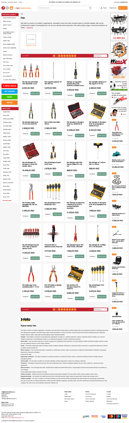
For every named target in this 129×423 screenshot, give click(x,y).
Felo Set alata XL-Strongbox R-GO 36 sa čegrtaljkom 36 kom (97, 204)
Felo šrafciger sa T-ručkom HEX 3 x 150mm (97, 163)
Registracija (68, 396)
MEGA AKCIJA (9, 86)
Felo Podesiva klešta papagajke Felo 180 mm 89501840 (29, 204)
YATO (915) (6, 150)
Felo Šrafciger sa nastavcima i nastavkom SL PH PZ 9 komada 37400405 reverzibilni (75, 205)
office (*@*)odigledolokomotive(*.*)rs (14, 417)
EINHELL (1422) (7, 136)
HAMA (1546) (6, 133)
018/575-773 (54, 2)
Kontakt (109, 396)
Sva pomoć (88, 396)
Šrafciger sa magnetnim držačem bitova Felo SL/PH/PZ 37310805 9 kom (75, 83)
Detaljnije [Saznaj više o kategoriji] (30, 27)
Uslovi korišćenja (90, 399)
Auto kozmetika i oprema (9, 18)
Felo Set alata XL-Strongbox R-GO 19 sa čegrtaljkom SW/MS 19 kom (97, 124)
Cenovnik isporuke (112, 399)
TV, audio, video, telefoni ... (10, 79)
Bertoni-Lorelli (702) (8, 182)
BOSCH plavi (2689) (8, 119)
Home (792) (6, 165)
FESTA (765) (6, 168)
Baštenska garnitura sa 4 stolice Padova (118, 214)
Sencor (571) (6, 197)
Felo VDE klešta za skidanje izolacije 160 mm (52, 286)
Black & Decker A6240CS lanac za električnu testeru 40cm (119, 187)
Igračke (5, 28)
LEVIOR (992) (6, 143)
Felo (22, 13)
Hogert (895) (6, 158)
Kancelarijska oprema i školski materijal (8, 32)
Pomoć (20, 2)
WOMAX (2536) (7, 122)
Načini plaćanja (89, 401)
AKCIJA (9, 102)
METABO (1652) (7, 129)
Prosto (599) (6, 193)
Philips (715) (6, 175)
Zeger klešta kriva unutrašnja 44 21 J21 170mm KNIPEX (117, 134)
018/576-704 (61, 2)
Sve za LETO (6, 72)
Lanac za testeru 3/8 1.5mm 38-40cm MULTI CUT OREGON (118, 322)
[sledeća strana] (75, 56)
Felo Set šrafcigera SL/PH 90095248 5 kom (52, 203)
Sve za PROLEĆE (7, 76)
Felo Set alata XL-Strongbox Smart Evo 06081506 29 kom (75, 124)
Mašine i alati (6, 40)
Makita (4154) (6, 112)
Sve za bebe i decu (8, 65)
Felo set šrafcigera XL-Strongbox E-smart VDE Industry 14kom (29, 164)
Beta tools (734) (7, 172)
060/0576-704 (76, 2)
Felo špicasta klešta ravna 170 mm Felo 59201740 (30, 123)
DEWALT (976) (6, 147)
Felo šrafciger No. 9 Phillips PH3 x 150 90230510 (97, 246)
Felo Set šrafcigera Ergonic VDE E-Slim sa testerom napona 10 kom (30, 246)
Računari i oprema (7, 55)
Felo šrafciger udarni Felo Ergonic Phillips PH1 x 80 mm (74, 164)
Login (66, 394)
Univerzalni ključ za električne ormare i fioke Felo (53, 246)
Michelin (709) (6, 179)
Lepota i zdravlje (7, 37)
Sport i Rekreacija (7, 58)
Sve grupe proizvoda (112, 403)
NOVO (9, 97)
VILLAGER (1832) (7, 126)
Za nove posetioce (90, 394)
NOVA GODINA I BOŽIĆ (9, 44)
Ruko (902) (6, 154)
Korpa (66, 401)
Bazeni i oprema (7, 25)
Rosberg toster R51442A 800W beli (118, 267)
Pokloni (5, 51)
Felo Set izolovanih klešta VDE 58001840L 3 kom (30, 83)
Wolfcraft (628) (7, 189)
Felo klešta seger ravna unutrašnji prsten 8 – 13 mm (30, 286)
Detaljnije (25, 93)
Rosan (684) (6, 186)
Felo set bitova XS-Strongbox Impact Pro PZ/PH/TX (73, 287)
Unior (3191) (6, 115)
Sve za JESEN (6, 69)
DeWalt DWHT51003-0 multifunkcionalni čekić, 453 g (118, 294)
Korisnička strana (12, 2)
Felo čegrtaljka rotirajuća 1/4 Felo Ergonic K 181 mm (97, 83)
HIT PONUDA (9, 91)
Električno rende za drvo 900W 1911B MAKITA (118, 160)
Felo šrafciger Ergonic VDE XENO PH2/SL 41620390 (75, 246)
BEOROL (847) (6, 161)
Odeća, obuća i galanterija (9, 48)
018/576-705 (68, 2)
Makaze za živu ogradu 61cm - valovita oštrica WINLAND (118, 241)
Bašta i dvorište (7, 21)
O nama (109, 394)
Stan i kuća (6, 62)
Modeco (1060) (7, 140)
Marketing (4, 2)
